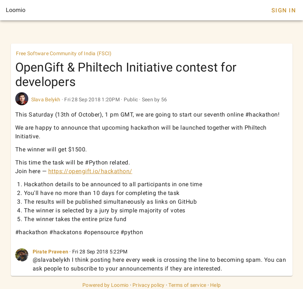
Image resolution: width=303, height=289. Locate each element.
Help (215, 285)
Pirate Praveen (51, 252)
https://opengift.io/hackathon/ (90, 171)
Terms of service (187, 285)
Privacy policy (148, 285)
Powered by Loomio (105, 285)
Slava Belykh (46, 99)
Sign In (283, 10)
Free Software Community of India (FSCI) (64, 53)
